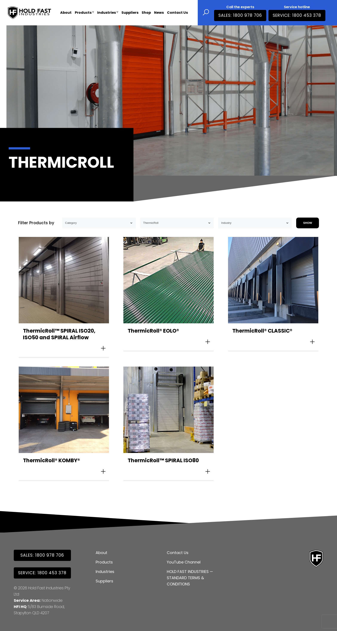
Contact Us (177, 12)
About (66, 12)
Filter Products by (36, 223)
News (159, 12)
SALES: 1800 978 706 (240, 15)
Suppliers (129, 12)
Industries (107, 12)
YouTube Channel (184, 562)
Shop (146, 12)
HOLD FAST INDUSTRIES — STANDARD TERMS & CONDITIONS (190, 578)
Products (84, 12)
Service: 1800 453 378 (297, 15)
